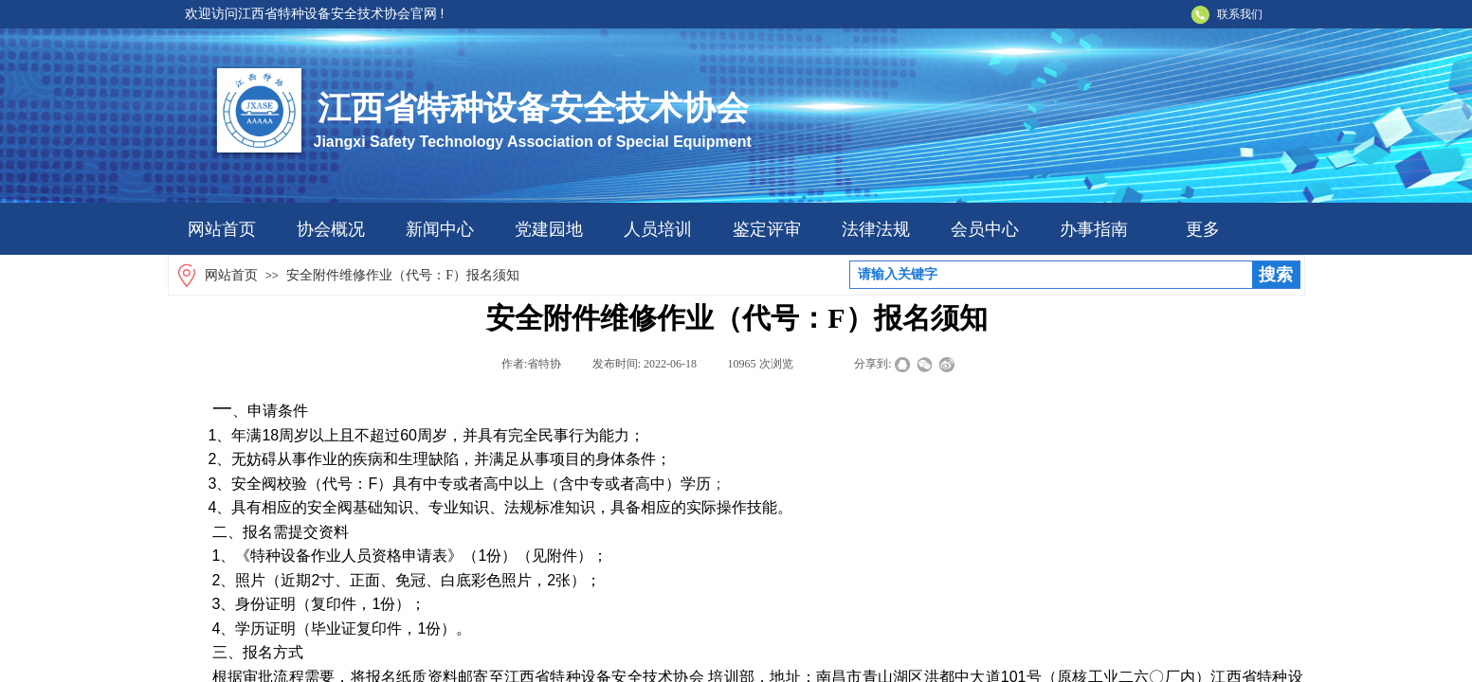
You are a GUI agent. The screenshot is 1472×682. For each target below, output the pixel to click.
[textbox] (1051, 274)
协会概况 (331, 229)
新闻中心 (440, 229)
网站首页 (222, 229)
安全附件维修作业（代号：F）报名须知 (402, 275)
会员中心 (985, 229)
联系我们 (1240, 14)
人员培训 (658, 229)
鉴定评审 (767, 229)
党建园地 (549, 229)
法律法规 (876, 229)
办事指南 (1094, 229)
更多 (1203, 229)
